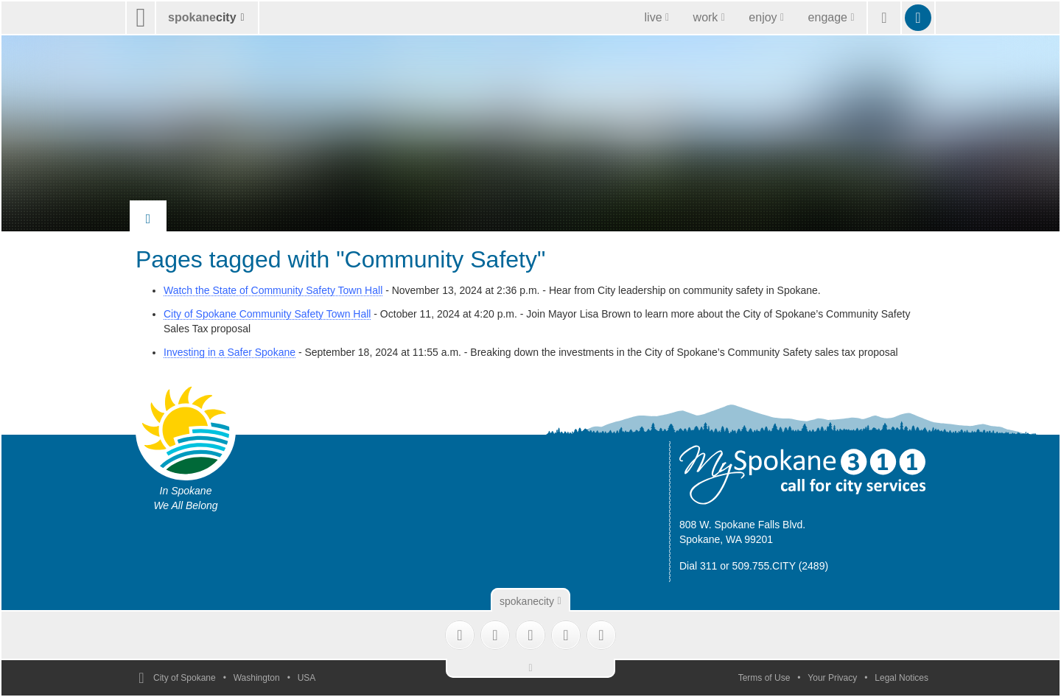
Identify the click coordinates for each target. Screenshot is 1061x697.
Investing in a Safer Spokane (229, 352)
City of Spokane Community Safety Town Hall (267, 314)
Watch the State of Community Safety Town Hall (273, 290)
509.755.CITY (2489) (780, 566)
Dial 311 (698, 566)
